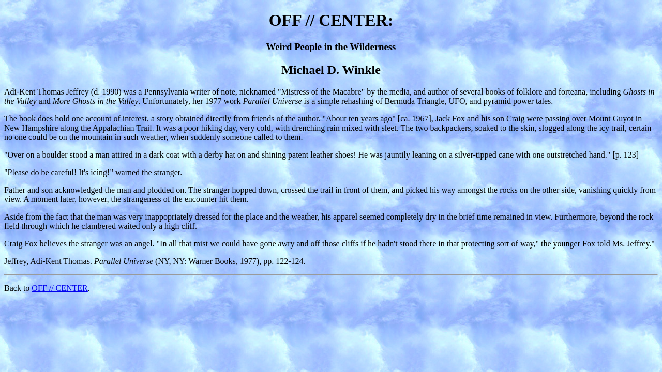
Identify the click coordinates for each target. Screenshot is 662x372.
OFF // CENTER (59, 288)
